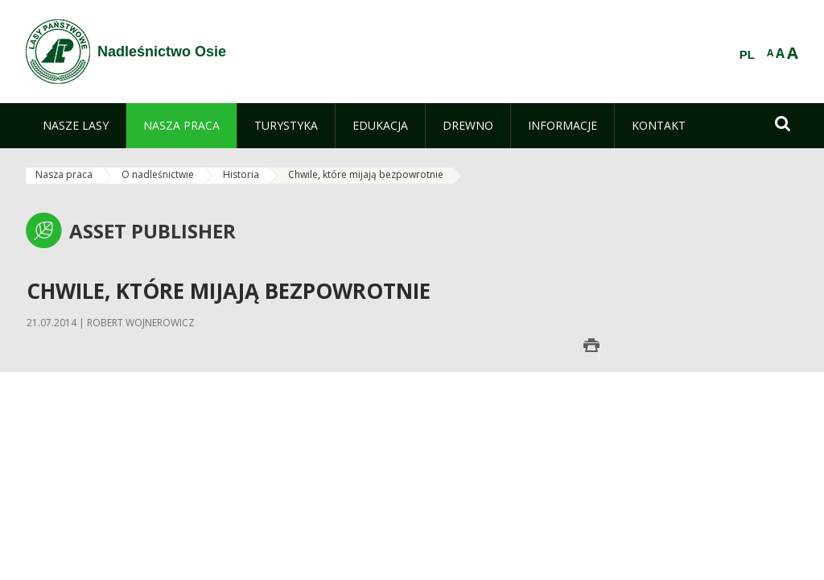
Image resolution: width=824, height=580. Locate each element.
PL (747, 54)
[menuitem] (76, 125)
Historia (241, 174)
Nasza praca (64, 174)
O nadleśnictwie (158, 174)
